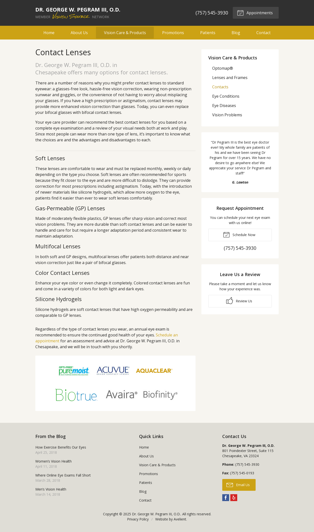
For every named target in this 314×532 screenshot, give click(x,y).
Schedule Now (239, 234)
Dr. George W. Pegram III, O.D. (156, 514)
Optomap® (222, 68)
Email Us (238, 484)
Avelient (180, 519)
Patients (207, 32)
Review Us (239, 300)
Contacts (220, 87)
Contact (263, 32)
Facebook (225, 497)
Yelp (233, 497)
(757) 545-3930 (212, 12)
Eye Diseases (224, 105)
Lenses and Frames (230, 77)
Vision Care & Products (125, 32)
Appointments (255, 12)
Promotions (173, 32)
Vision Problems (227, 115)
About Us (79, 32)
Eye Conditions (225, 96)
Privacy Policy (138, 519)
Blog (236, 32)
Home (48, 32)
